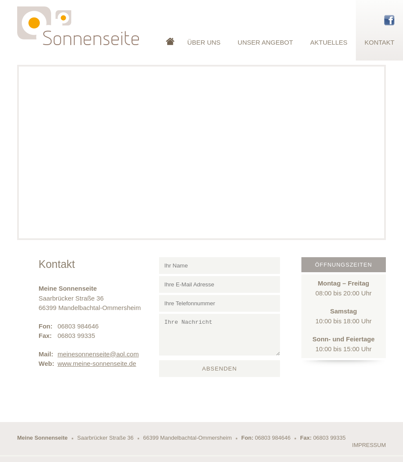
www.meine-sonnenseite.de (96, 363)
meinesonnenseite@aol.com (98, 354)
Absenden (219, 368)
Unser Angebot (265, 42)
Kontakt (379, 42)
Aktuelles (329, 42)
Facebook (389, 20)
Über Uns (204, 42)
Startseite (170, 30)
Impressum (369, 445)
